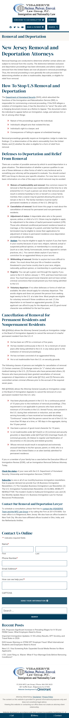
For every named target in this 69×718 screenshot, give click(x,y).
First (4, 553)
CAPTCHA (7, 593)
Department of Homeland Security (20, 97)
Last (37, 553)
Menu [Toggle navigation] (52, 20)
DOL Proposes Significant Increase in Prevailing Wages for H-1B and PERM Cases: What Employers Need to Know (31, 631)
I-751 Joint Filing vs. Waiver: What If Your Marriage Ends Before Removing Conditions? (34, 656)
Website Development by (34, 689)
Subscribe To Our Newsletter (28, 20)
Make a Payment (34, 27)
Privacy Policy (47, 697)
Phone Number (10, 558)
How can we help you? (13, 579)
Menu (35, 715)
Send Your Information (33, 601)
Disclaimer (37, 697)
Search (52, 27)
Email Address (9, 568)
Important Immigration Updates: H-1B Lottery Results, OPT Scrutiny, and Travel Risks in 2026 (33, 637)
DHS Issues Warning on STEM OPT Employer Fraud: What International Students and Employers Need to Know (33, 643)
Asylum (14, 241)
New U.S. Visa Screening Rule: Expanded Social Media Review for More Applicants (33, 649)
